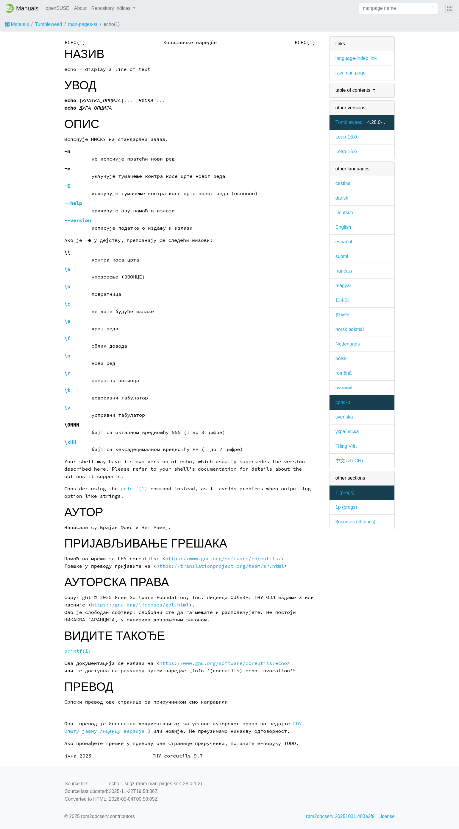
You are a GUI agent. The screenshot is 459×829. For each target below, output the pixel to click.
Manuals (17, 24)
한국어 (342, 314)
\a (67, 269)
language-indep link (356, 58)
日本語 (342, 300)
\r (67, 373)
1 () (345, 492)
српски (342, 402)
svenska (344, 416)
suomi (341, 256)
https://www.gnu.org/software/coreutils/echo (223, 663)
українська (347, 431)
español (343, 241)
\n (67, 356)
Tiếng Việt (346, 446)
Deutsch (344, 212)
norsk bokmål (349, 329)
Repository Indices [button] (111, 8)
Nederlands (347, 343)
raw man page (350, 72)
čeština (343, 183)
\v (67, 408)
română (343, 373)
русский (343, 387)
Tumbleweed (48, 24)
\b (67, 287)
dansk (341, 197)
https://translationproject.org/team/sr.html (220, 566)
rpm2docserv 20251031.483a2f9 (340, 816)
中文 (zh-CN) (349, 460)
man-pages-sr (83, 24)
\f (67, 338)
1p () (346, 507)
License (386, 816)
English (343, 227)
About (80, 8)
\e (67, 321)
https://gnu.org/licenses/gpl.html (140, 605)
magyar (343, 285)
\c (67, 304)
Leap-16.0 (346, 136)
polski (341, 358)
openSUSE (57, 8)
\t (67, 390)
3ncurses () (355, 521)
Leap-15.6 (346, 151)
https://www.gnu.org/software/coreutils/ (223, 559)
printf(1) (134, 489)
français (343, 270)
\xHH (70, 442)
